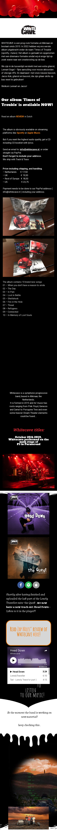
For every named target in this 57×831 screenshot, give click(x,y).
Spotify (20, 133)
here (36, 634)
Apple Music (33, 133)
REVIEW (20, 116)
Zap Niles (23, 629)
